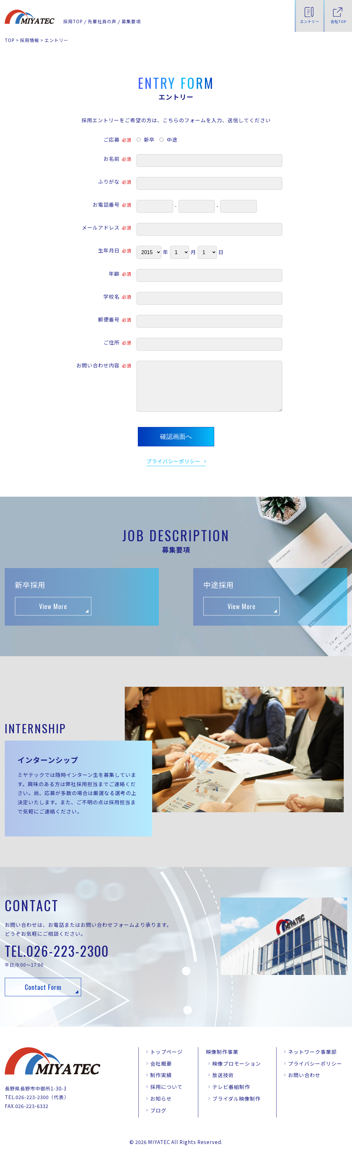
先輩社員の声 (102, 21)
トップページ (166, 1051)
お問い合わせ (304, 1075)
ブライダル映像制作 (236, 1098)
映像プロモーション (236, 1063)
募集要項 (131, 21)
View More (53, 606)
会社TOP (338, 21)
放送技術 (223, 1075)
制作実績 (161, 1075)
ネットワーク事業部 (312, 1051)
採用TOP (73, 21)
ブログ (158, 1110)
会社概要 (161, 1063)
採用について (166, 1087)
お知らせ (161, 1098)
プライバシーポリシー (173, 461)
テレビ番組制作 (231, 1087)
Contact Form (43, 987)
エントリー (309, 21)
